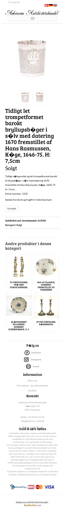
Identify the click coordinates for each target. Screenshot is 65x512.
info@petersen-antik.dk (32, 421)
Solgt (19, 225)
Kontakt (11, 208)
